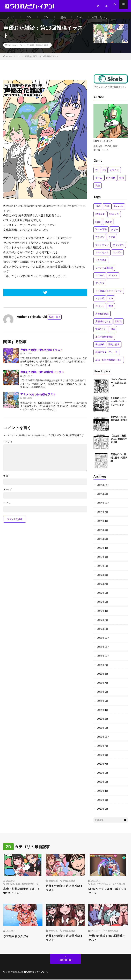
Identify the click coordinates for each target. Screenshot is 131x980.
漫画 (63, 17)
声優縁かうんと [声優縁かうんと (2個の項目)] (103, 324)
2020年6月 (102, 771)
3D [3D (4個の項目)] (104, 173)
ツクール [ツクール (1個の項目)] (99, 278)
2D (46, 17)
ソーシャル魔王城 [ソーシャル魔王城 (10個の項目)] (104, 271)
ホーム (10, 17)
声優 (32, 49)
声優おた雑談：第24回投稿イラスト (65, 887)
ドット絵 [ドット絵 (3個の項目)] (99, 301)
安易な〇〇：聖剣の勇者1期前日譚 (119, 461)
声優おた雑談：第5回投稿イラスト (41, 353)
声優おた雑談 (42, 49)
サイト (6, 506)
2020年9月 (102, 745)
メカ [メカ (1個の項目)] (110, 301)
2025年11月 (103, 488)
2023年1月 (102, 568)
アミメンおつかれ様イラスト (38, 397)
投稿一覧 (53, 320)
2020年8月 (102, 754)
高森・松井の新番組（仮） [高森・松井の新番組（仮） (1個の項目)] (108, 363)
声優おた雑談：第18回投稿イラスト (107, 938)
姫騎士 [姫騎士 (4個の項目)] (118, 324)
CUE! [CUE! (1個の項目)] (107, 209)
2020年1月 (102, 807)
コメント (8, 445)
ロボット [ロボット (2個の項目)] (99, 309)
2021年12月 (103, 638)
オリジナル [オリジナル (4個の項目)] (118, 248)
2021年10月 (103, 656)
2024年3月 (102, 532)
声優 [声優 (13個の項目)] (110, 309)
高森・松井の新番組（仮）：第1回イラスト (20, 890)
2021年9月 (102, 665)
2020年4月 (102, 789)
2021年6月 (102, 692)
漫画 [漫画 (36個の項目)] (121, 181)
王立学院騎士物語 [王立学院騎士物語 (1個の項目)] (104, 340)
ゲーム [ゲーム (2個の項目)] (98, 181)
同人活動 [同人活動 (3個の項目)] (110, 181)
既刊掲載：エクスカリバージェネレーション (118, 404)
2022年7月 (102, 585)
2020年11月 (103, 736)
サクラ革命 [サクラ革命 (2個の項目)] (100, 263)
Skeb (80, 17)
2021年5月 (102, 701)
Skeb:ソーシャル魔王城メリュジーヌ (106, 890)
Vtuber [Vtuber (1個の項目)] (108, 225)
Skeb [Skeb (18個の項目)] (97, 225)
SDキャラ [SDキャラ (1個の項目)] (114, 217)
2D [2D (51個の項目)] (96, 173)
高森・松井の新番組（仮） (28, 882)
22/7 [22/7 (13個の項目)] (97, 209)
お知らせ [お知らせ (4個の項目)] (114, 173)
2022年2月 (102, 621)
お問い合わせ (100, 17)
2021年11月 (103, 647)
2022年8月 (102, 576)
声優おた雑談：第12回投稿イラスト (42, 375)
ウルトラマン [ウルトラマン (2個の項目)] (102, 248)
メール (7, 493)
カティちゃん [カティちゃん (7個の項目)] (102, 255)
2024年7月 (102, 514)
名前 (6, 479)
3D (29, 17)
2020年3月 (102, 798)
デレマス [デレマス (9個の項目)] (112, 278)
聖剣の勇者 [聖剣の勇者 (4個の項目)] (114, 347)
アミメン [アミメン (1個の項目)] (99, 240)
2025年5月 (102, 497)
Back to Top (65, 960)
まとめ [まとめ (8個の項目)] (114, 232)
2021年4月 (102, 709)
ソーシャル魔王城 (117, 882)
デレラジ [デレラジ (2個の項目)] (99, 286)
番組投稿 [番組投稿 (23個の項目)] (99, 347)
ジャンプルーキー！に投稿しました (118, 386)
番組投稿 (10, 882)
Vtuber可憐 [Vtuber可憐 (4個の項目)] (101, 232)
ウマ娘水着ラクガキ (17, 935)
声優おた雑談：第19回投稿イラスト (65, 938)
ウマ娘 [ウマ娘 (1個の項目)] (111, 240)
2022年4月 (102, 612)
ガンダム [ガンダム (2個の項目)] (117, 255)
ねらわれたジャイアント (36, 972)
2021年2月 (102, 718)
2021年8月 (102, 674)
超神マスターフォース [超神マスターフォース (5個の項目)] (106, 355)
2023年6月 (102, 541)
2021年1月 (102, 727)
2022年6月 (102, 594)
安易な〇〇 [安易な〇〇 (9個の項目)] (100, 332)
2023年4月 (102, 550)
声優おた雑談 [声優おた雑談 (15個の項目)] (102, 317)
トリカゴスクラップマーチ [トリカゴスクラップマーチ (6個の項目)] (108, 294)
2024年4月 (102, 523)
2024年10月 (103, 506)
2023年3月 (102, 559)
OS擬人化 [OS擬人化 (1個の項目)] (100, 217)
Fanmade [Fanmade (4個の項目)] (118, 209)
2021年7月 (102, 683)
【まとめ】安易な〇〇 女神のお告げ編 (119, 442)
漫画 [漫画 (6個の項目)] (113, 332)
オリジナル (102, 882)
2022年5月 (102, 603)
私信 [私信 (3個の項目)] (97, 188)
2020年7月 (102, 763)
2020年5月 (102, 780)
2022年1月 (102, 630)
